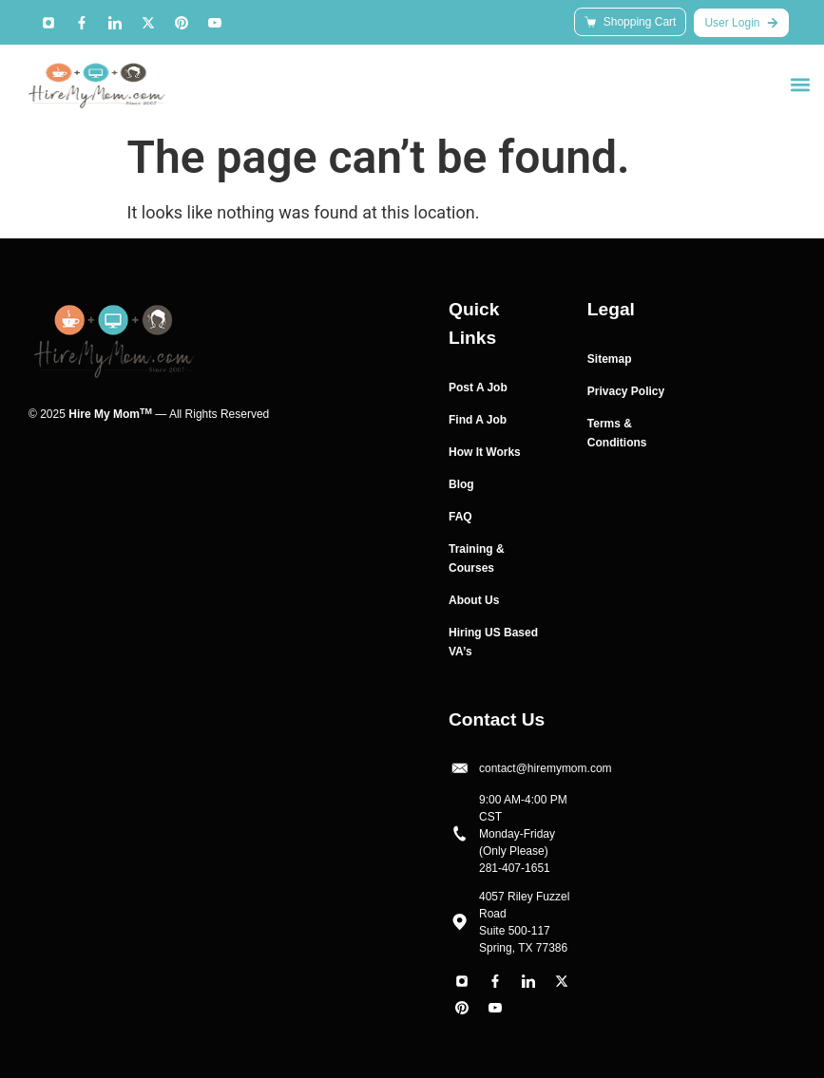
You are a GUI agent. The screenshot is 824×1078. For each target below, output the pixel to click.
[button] (799, 84)
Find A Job (478, 419)
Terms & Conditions (617, 433)
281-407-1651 (514, 868)
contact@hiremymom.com (545, 768)
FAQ (460, 516)
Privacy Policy (625, 391)
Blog (461, 484)
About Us (474, 600)
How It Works (485, 452)
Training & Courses (477, 558)
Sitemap (609, 359)
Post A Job (478, 387)
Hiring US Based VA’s (493, 642)
